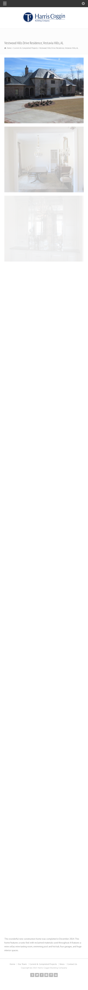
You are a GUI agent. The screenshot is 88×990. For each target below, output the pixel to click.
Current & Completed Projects (43, 964)
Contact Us (72, 964)
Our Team (22, 964)
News (62, 964)
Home (12, 964)
